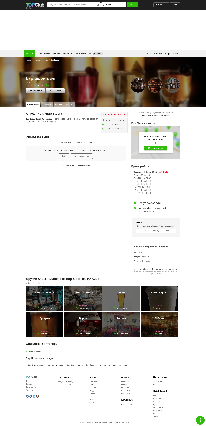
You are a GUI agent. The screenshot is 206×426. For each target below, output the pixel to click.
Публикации (83, 53)
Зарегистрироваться (82, 156)
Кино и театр (158, 401)
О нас (28, 381)
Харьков (98, 423)
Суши (91, 403)
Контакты (29, 390)
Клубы (92, 385)
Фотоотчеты (160, 377)
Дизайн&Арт (158, 407)
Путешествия (158, 416)
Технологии (157, 410)
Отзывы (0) (47, 104)
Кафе (91, 397)
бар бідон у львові (54, 365)
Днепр (111, 423)
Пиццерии (93, 391)
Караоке (92, 388)
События (69, 104)
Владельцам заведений (67, 382)
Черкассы (125, 423)
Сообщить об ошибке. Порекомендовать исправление (155, 269)
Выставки (125, 388)
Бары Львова (35, 351)
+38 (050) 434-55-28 (114, 129)
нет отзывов (39, 85)
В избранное (55, 91)
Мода (155, 413)
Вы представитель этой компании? (155, 115)
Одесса (90, 423)
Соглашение (31, 387)
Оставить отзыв (35, 91)
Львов (28, 60)
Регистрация (161, 5)
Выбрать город (171, 53)
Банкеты (92, 394)
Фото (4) (58, 104)
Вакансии (29, 384)
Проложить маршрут (148, 211)
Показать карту (155, 148)
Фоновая (146, 261)
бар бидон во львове (96, 365)
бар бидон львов (75, 365)
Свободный (144, 257)
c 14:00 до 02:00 (112, 124)
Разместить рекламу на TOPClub (156, 231)
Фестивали (125, 394)
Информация (33, 104)
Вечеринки (125, 382)
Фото (56, 53)
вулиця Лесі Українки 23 (115, 120)
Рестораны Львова (40, 60)
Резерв (98, 53)
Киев (105, 423)
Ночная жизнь (158, 396)
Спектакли (125, 391)
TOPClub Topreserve (65, 385)
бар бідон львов (35, 365)
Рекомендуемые (127, 404)
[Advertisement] (103, 30)
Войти (175, 5)
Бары (28, 82)
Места (29, 53)
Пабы (91, 400)
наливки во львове (118, 365)
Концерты (125, 385)
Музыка (156, 404)
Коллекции (43, 53)
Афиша (67, 53)
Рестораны (93, 382)
